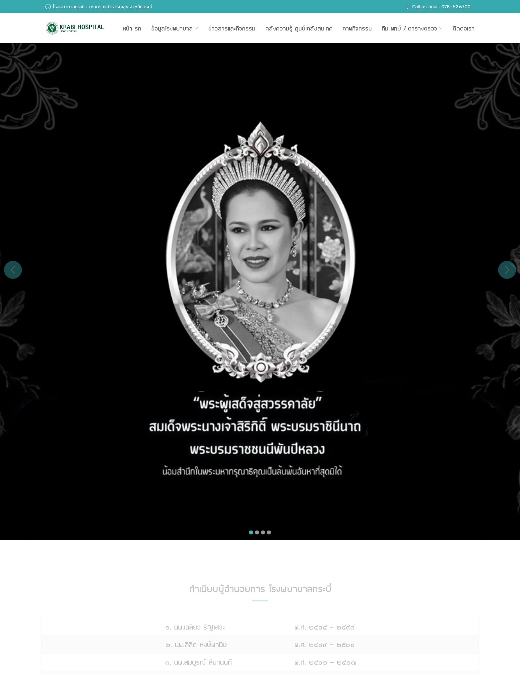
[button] (13, 270)
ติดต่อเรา (464, 28)
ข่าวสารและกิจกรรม (231, 28)
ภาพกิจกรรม (357, 28)
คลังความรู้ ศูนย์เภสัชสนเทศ (299, 28)
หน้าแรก (132, 28)
